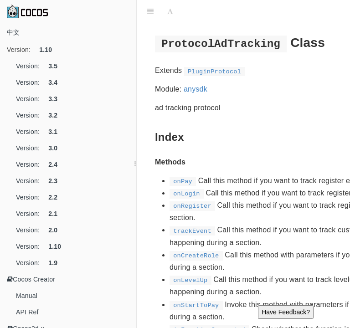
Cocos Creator (31, 279)
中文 (13, 32)
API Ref (27, 312)
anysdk (195, 89)
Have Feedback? (286, 312)
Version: (33, 49)
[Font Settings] (170, 11)
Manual (26, 295)
